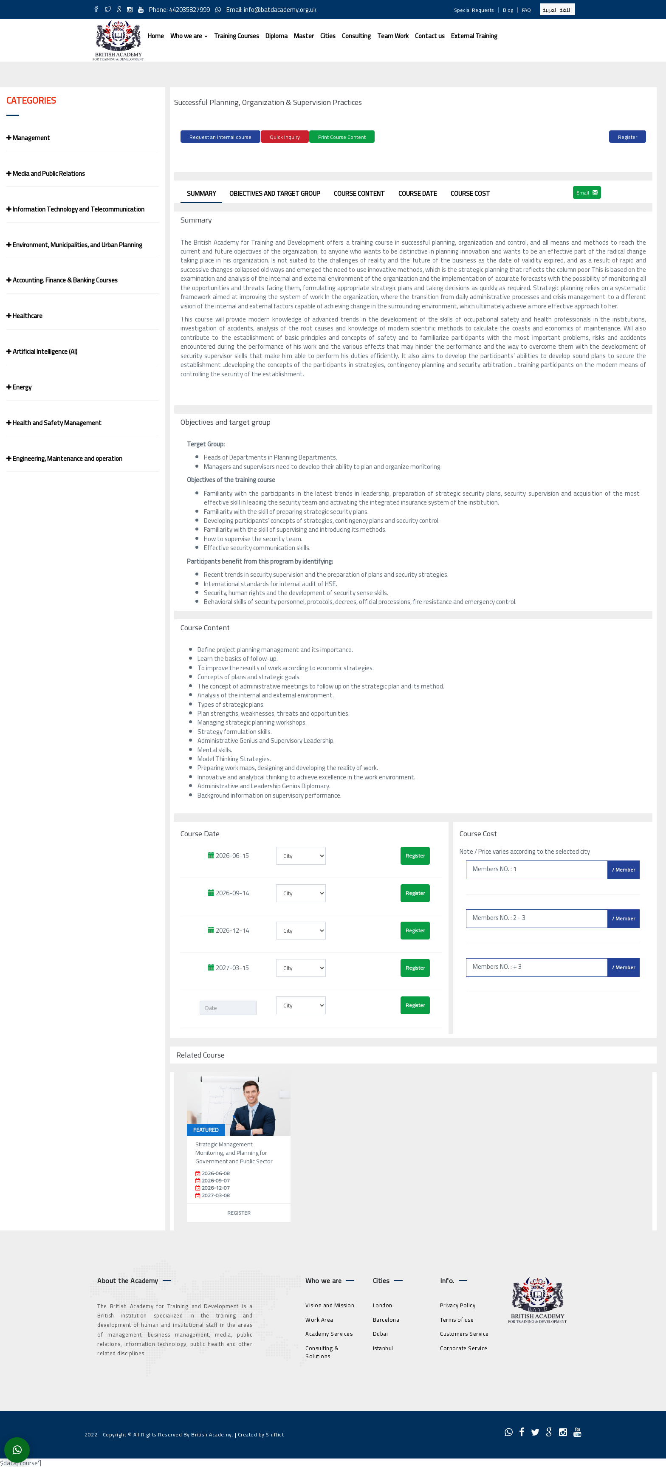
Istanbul (383, 1346)
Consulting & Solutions (322, 1350)
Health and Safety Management (54, 423)
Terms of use (457, 1318)
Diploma (276, 36)
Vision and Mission (329, 1303)
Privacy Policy (457, 1303)
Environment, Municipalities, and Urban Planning (74, 245)
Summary (201, 192)
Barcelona (386, 1318)
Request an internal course (220, 137)
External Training (474, 36)
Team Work (393, 36)
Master (304, 36)
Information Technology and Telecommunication (75, 209)
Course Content (359, 192)
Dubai (380, 1332)
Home (156, 36)
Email (587, 191)
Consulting (356, 36)
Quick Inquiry (285, 137)
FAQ (526, 10)
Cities (328, 36)
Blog (508, 10)
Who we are (189, 36)
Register (627, 137)
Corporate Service (464, 1346)
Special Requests (474, 10)
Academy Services (329, 1332)
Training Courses (236, 36)
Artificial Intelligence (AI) (41, 351)
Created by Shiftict (261, 1433)
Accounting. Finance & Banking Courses (62, 280)
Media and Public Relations (45, 173)
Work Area (319, 1318)
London (382, 1303)
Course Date (417, 192)
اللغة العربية (557, 10)
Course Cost (470, 192)
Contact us (430, 36)
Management (28, 138)
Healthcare (24, 316)
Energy (18, 387)
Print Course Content (342, 137)
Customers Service (464, 1332)
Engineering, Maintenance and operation (64, 458)
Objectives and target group (274, 192)
